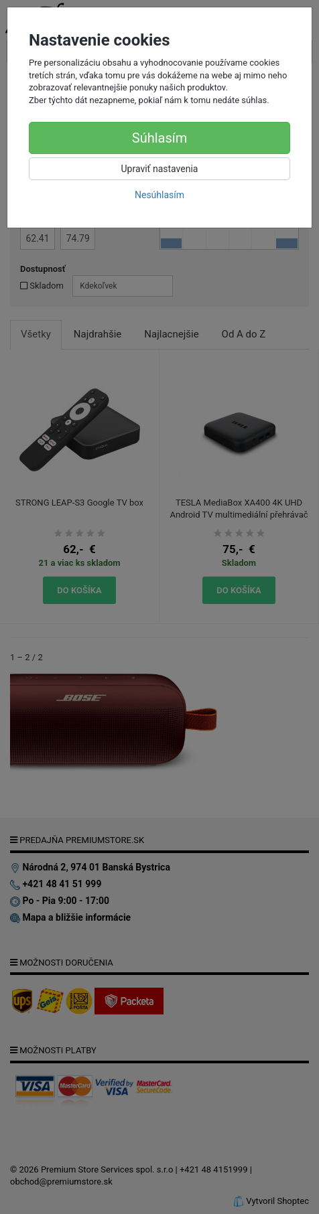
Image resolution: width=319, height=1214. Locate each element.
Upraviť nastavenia (159, 168)
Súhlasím (159, 138)
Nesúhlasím (159, 194)
